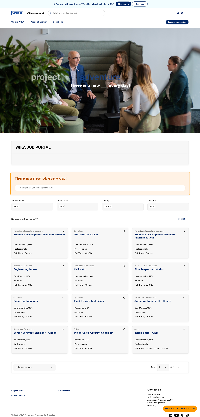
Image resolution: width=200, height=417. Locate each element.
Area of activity (18, 193)
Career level (62, 193)
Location (151, 193)
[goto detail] (39, 235)
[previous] (178, 359)
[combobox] (182, 5)
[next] (184, 359)
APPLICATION (180, 408)
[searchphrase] (102, 180)
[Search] (76, 5)
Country (106, 193)
